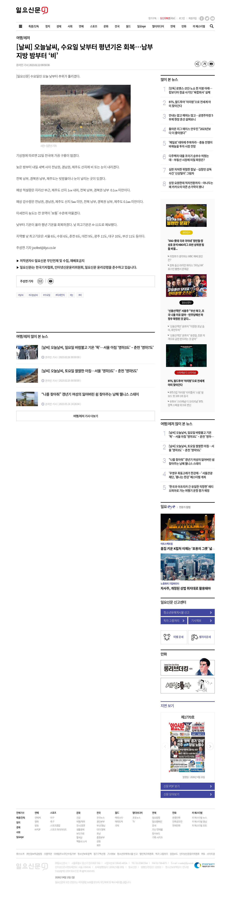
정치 (18, 822)
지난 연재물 (157, 829)
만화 (164, 654)
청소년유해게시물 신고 (188, 612)
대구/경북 (101, 829)
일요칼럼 (156, 817)
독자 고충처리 (174, 620)
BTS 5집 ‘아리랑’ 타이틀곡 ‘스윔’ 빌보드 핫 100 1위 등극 (185, 394)
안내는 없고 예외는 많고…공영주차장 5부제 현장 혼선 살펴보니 (191, 117)
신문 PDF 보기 (188, 786)
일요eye (19, 837)
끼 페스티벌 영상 (199, 821)
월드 (117, 812)
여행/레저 (23, 37)
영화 (37, 821)
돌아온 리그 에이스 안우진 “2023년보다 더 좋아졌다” (190, 131)
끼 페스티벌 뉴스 (199, 817)
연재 (154, 812)
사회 (18, 832)
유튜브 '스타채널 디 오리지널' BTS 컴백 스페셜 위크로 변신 (185, 403)
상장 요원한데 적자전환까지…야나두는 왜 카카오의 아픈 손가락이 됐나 (191, 185)
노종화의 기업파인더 (170, 583)
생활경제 (80, 829)
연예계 (38, 817)
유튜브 (212, 18)
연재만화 (176, 825)
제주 (99, 845)
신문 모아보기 (188, 794)
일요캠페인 (157, 821)
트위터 (207, 18)
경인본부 (100, 821)
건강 (78, 817)
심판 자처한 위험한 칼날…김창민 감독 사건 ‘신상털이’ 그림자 (190, 171)
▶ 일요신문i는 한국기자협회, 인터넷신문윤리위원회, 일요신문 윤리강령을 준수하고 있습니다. (76, 267)
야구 (52, 817)
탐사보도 (156, 833)
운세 (154, 825)
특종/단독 (20, 817)
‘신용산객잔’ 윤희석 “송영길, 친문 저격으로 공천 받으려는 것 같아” (186, 337)
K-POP (37, 829)
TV (133, 821)
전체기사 (20, 812)
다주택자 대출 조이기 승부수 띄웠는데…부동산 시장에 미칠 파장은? (189, 158)
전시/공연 (80, 825)
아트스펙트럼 (167, 543)
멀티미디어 (137, 812)
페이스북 (201, 18)
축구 (52, 821)
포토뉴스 (136, 817)
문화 (78, 812)
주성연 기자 (26, 281)
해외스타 (119, 817)
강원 (99, 841)
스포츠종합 (55, 825)
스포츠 (53, 812)
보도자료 (80, 833)
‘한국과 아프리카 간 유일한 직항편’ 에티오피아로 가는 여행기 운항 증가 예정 (191, 488)
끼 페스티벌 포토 (199, 825)
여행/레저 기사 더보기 (85, 416)
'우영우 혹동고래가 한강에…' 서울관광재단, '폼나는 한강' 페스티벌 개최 (190, 475)
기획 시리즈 (157, 837)
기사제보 (201, 620)
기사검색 (210, 26)
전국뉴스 (100, 817)
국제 (117, 825)
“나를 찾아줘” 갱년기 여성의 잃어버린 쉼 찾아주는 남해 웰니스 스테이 (90, 394)
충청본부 (100, 837)
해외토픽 (119, 821)
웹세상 (79, 837)
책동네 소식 (81, 841)
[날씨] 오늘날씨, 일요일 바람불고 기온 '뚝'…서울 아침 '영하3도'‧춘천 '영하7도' (98, 347)
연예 (37, 812)
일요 (175, 506)
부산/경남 (101, 825)
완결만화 (176, 817)
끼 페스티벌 (197, 812)
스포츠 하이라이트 (58, 829)
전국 (99, 812)
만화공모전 (177, 821)
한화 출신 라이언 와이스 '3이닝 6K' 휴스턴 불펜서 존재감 (185, 267)
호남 (99, 833)
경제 (18, 827)
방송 (37, 825)
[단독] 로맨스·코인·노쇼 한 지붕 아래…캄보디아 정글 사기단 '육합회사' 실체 (190, 90)
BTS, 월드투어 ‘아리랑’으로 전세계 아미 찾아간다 (190, 104)
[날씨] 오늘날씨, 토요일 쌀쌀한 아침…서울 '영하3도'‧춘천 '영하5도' (90, 370)
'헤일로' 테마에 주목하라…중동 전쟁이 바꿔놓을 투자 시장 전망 (190, 144)
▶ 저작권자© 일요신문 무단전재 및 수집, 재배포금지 (50, 260)
